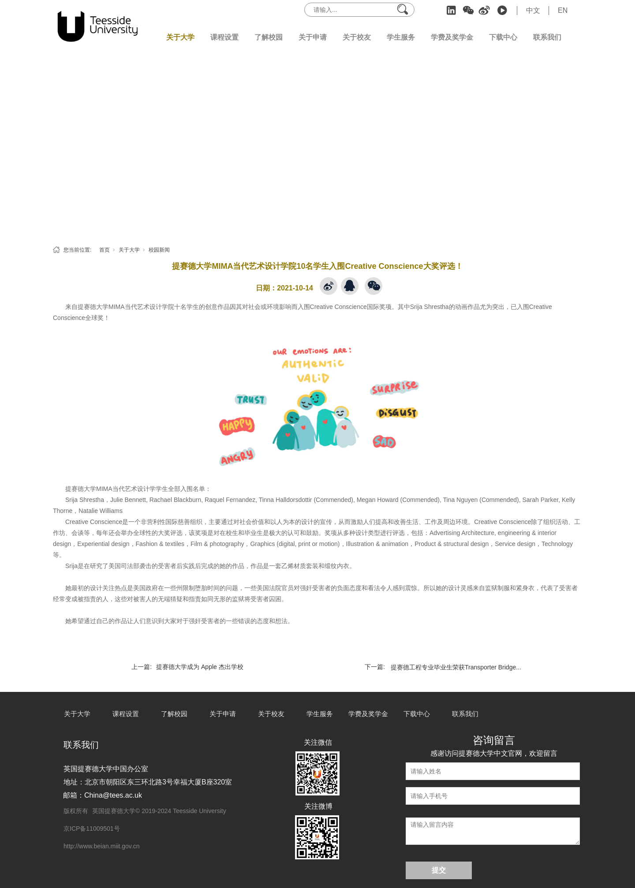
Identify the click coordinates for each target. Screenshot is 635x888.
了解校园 (268, 37)
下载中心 (503, 37)
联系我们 (547, 37)
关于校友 (357, 37)
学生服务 (401, 37)
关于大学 (180, 37)
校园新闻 (159, 250)
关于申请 (313, 37)
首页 (104, 250)
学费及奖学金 (452, 37)
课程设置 (224, 37)
